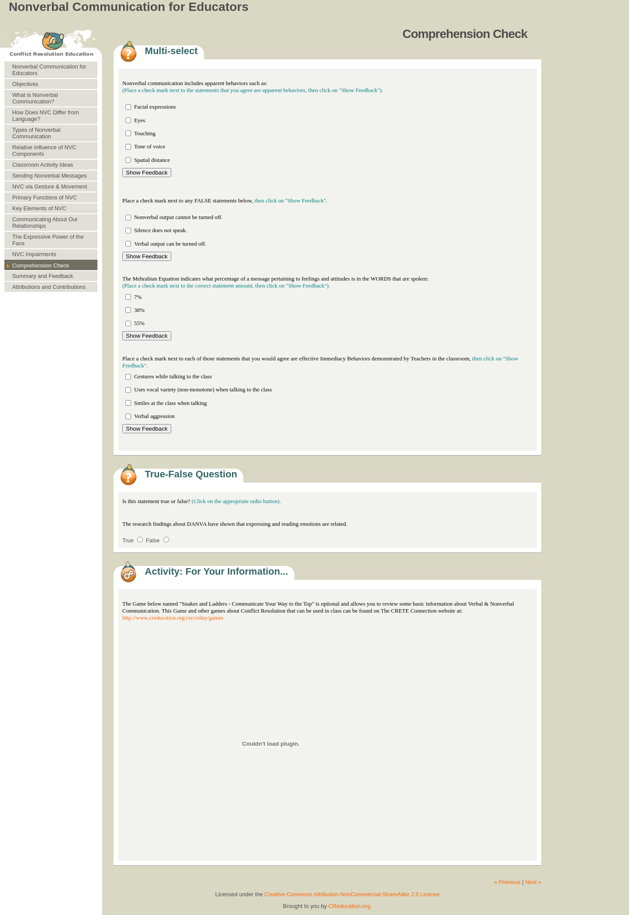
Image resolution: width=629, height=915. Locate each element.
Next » (533, 882)
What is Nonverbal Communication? (35, 98)
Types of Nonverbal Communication (36, 133)
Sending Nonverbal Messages (49, 175)
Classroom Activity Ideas (42, 164)
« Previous (507, 882)
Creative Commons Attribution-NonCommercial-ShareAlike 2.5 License (351, 894)
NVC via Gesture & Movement (49, 186)
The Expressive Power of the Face (48, 240)
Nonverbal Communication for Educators (49, 69)
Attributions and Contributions (49, 287)
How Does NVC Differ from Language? (45, 115)
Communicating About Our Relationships (45, 222)
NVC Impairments (34, 254)
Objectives (25, 84)
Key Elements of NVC (39, 208)
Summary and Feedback (42, 276)
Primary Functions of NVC (44, 197)
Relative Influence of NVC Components (44, 150)
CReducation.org (349, 906)
